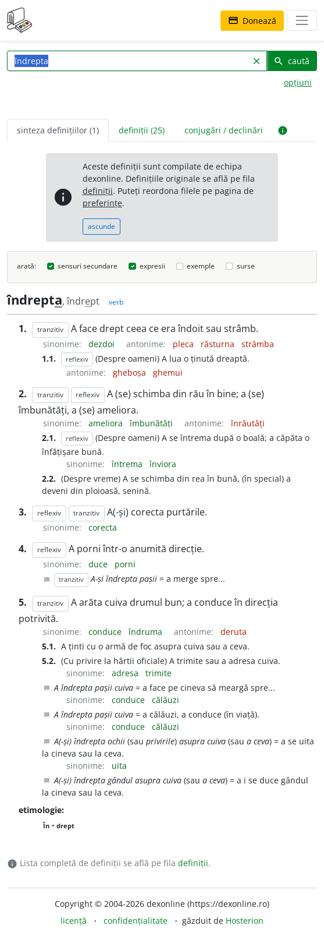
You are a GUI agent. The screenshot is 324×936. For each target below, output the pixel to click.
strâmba (257, 343)
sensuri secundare (88, 266)
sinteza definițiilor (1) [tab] (58, 130)
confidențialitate (136, 920)
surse (246, 266)
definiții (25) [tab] (142, 130)
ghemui (168, 372)
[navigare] (302, 20)
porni (125, 564)
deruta (233, 631)
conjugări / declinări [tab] (223, 130)
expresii (152, 266)
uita (119, 765)
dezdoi (102, 343)
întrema (128, 463)
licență (73, 920)
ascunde (101, 226)
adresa (126, 673)
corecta (102, 527)
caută (291, 60)
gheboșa (130, 372)
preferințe (102, 203)
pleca (184, 343)
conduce (106, 631)
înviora (162, 463)
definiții (98, 190)
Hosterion (245, 920)
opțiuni (298, 82)
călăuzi (165, 699)
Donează (252, 20)
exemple (201, 266)
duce (99, 564)
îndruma (147, 631)
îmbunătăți (152, 423)
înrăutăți (248, 423)
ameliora (106, 423)
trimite (158, 673)
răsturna (219, 343)
